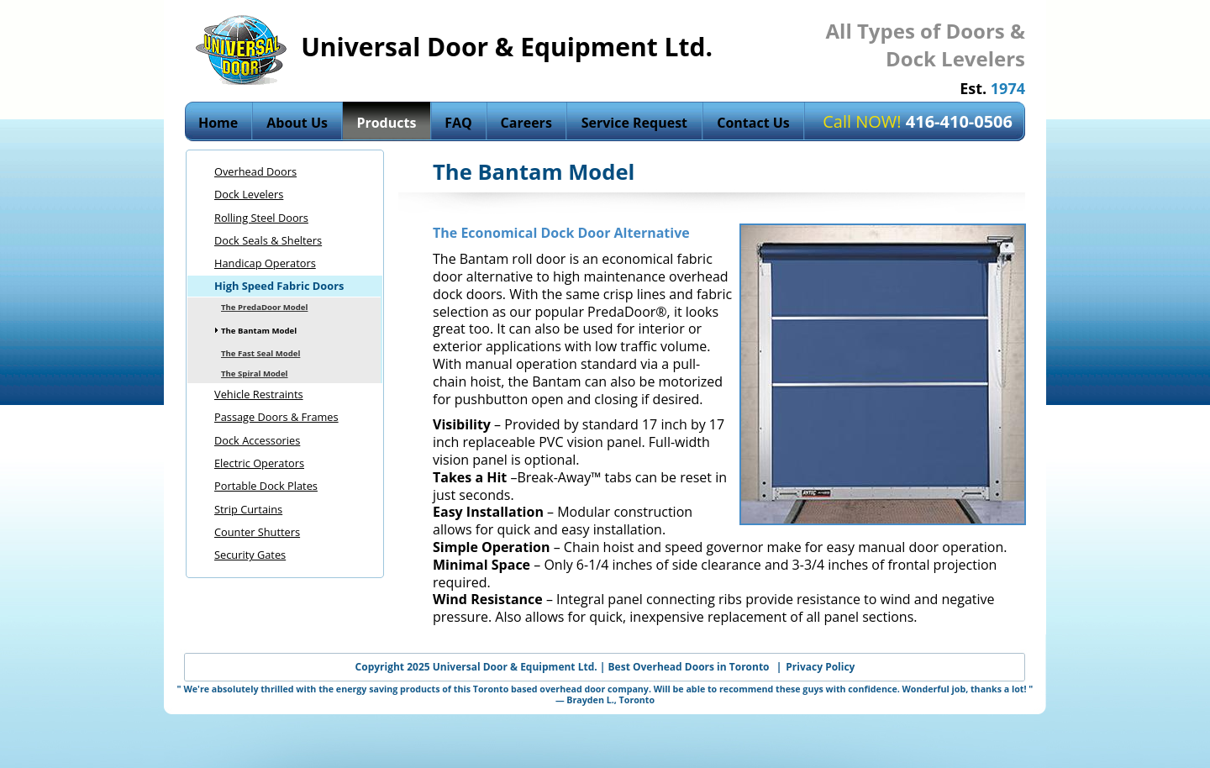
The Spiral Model (254, 373)
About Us (297, 122)
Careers (526, 122)
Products (386, 122)
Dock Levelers (248, 194)
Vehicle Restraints (258, 394)
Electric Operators (259, 463)
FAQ (458, 122)
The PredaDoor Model (264, 307)
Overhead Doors (255, 171)
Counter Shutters (257, 531)
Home (218, 122)
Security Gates (250, 554)
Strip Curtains (248, 509)
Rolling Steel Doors (261, 217)
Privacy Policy (820, 667)
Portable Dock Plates (266, 485)
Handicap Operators (265, 263)
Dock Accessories (257, 440)
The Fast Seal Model (260, 353)
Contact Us (753, 122)
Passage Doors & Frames (276, 416)
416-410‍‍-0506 (959, 121)
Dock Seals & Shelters (268, 240)
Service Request (634, 122)
